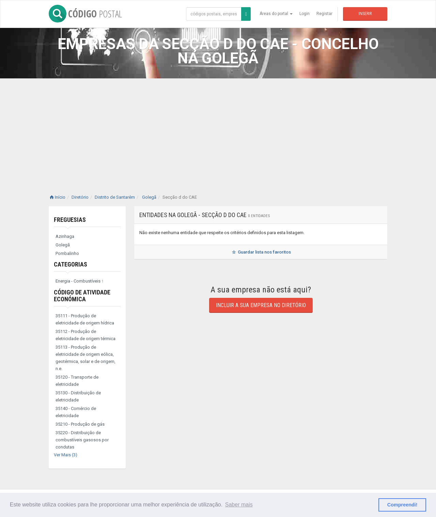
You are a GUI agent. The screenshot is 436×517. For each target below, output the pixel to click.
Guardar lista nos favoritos (261, 252)
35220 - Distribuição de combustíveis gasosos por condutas (82, 440)
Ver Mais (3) (65, 454)
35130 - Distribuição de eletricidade (78, 396)
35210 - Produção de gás (80, 424)
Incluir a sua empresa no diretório (261, 305)
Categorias (70, 264)
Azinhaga (65, 236)
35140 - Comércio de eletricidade (76, 412)
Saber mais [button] (239, 504)
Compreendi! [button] (402, 504)
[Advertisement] (218, 129)
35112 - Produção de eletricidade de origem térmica (85, 335)
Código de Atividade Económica (82, 296)
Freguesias (70, 219)
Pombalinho (67, 253)
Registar (324, 13)
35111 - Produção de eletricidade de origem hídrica (85, 319)
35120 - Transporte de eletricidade (77, 381)
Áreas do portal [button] (276, 13)
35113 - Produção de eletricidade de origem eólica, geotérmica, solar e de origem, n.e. (85, 358)
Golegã (63, 244)
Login (304, 13)
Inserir (365, 13)
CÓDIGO (85, 13)
